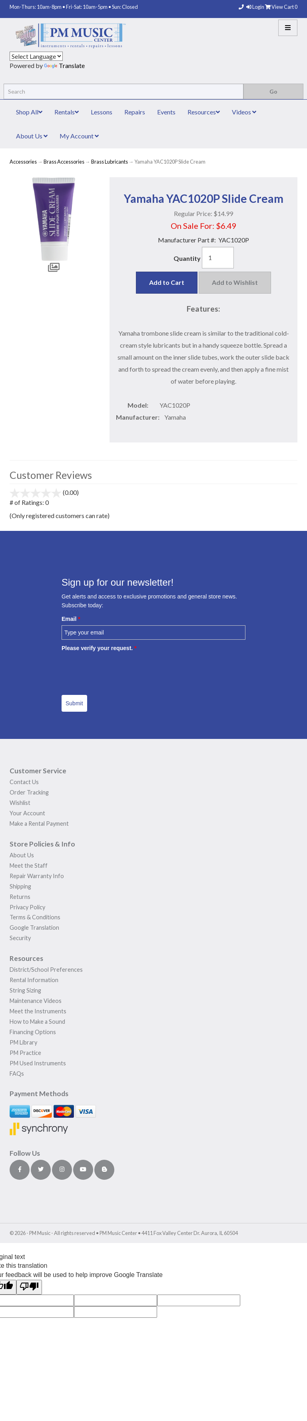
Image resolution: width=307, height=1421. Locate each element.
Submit (74, 703)
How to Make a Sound (37, 1021)
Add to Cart (166, 282)
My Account (79, 136)
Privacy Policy (27, 907)
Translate (64, 65)
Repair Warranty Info (37, 876)
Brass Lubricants (109, 161)
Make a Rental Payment (39, 823)
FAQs (17, 1073)
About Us (32, 136)
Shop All (29, 112)
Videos (244, 112)
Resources (203, 112)
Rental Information (34, 980)
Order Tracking (29, 792)
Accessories (23, 161)
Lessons (101, 112)
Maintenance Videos (36, 1000)
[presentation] (122, 670)
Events (166, 112)
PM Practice (25, 1052)
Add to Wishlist (235, 282)
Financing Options (33, 1032)
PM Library (23, 1042)
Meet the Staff (29, 865)
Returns (20, 896)
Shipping (20, 886)
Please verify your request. (99, 648)
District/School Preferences (46, 969)
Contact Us (24, 782)
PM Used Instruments (38, 1063)
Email (71, 619)
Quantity (187, 258)
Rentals (66, 112)
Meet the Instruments (38, 1011)
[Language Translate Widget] (36, 56)
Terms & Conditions (35, 917)
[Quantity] (218, 257)
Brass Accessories (64, 161)
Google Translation (34, 927)
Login (255, 7)
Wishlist (20, 802)
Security (20, 938)
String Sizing (25, 990)
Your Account (27, 813)
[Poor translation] (29, 1287)
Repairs (134, 112)
